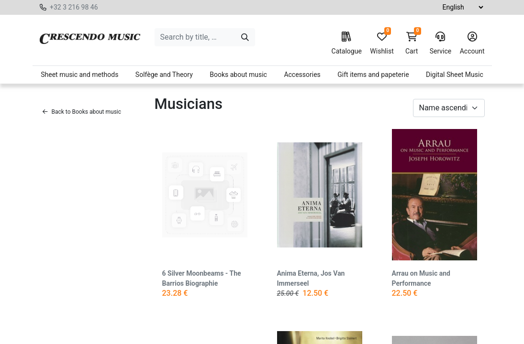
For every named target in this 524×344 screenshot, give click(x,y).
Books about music (238, 74)
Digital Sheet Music (454, 74)
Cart (411, 43)
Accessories (302, 74)
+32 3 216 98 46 (74, 7)
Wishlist (381, 43)
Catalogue (347, 43)
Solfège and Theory (164, 74)
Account (472, 43)
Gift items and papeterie (373, 74)
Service (441, 43)
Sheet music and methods (79, 74)
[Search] (245, 37)
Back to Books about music (82, 111)
